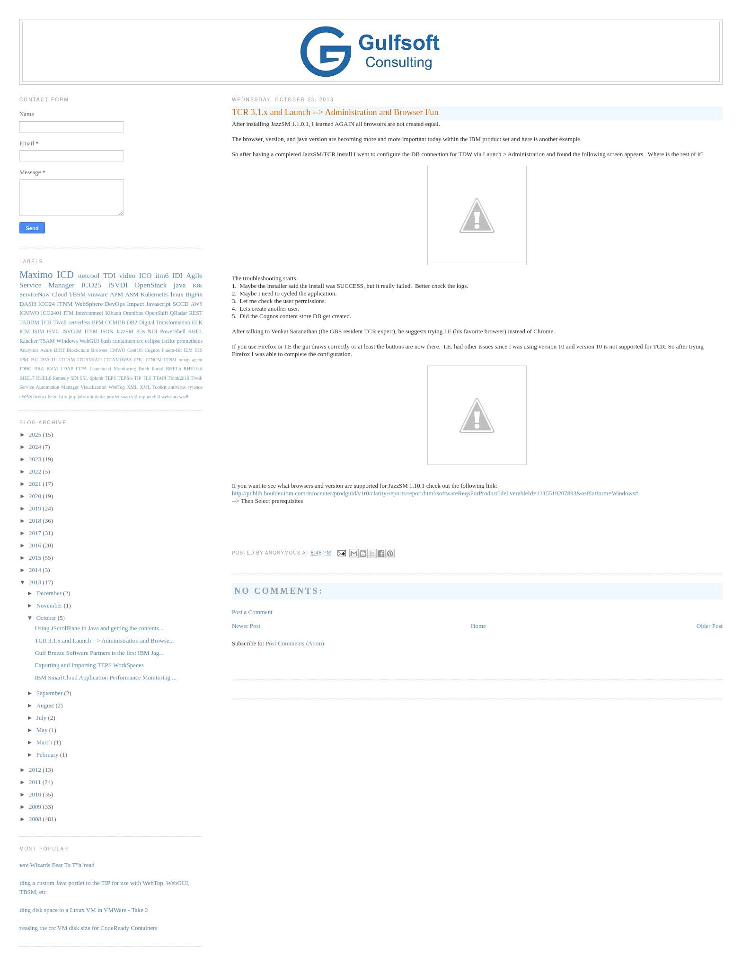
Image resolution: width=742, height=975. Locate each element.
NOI (153, 332)
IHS (198, 350)
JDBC (25, 368)
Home (478, 625)
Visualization (93, 387)
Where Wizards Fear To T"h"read (53, 864)
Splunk (96, 378)
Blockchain (78, 350)
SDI (75, 378)
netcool (89, 275)
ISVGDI (48, 359)
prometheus (190, 341)
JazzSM (124, 332)
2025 (36, 434)
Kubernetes (154, 294)
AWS (197, 304)
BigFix (194, 294)
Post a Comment (252, 612)
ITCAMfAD (89, 359)
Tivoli (60, 323)
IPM (23, 359)
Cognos (152, 350)
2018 (36, 520)
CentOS (135, 350)
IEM (188, 350)
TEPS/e (125, 378)
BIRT (59, 350)
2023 (36, 459)
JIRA (39, 368)
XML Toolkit (153, 387)
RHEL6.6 (193, 368)
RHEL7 (27, 378)
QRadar (178, 313)
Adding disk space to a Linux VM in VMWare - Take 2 (80, 909)
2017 (36, 533)
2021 (36, 483)
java (180, 285)
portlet (113, 396)
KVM (52, 368)
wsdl (184, 396)
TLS (147, 378)
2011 (36, 782)
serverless (79, 323)
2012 (36, 769)
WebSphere (89, 303)
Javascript (158, 303)
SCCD (181, 303)
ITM (68, 313)
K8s (198, 285)
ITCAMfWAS (118, 359)
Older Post (710, 625)
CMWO (117, 350)
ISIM (38, 332)
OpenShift (156, 313)
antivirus (177, 387)
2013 (36, 582)
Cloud (59, 294)
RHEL (195, 332)
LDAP (67, 368)
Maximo (36, 274)
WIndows (67, 341)
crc (140, 341)
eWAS (25, 396)
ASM (132, 294)
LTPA (81, 368)
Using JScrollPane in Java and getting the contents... (99, 628)
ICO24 (46, 303)
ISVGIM (72, 332)
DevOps (115, 303)
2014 (36, 569)
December (49, 593)
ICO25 (91, 285)
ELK (197, 323)
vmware (98, 294)
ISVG (53, 332)
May (42, 729)
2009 (36, 806)
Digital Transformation (164, 323)
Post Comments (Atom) (294, 643)
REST (196, 313)
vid (134, 396)
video (127, 275)
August (46, 705)
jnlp (72, 396)
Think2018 (178, 378)
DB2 (132, 323)
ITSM (90, 332)
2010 (36, 794)
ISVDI (118, 285)
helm (53, 396)
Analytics (28, 350)
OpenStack (150, 285)
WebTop (116, 387)
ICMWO (29, 313)
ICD (65, 274)
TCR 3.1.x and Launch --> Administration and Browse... (104, 640)
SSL (84, 378)
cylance (195, 387)
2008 (36, 819)
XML (132, 387)
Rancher (28, 341)
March (45, 742)
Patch (143, 368)
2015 (36, 557)
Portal (158, 368)
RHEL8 (43, 378)
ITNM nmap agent (183, 359)
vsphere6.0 (149, 396)
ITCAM (67, 359)
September (50, 693)
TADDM (29, 323)
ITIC (138, 359)
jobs (82, 396)
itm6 (162, 275)
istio (63, 396)
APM (116, 294)
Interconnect (89, 313)
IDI (177, 275)
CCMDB (115, 323)
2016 (36, 545)
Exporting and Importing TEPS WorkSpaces (89, 665)
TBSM (77, 294)
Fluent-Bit (171, 350)
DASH (27, 303)
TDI (109, 275)
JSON (107, 332)
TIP (137, 378)
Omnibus (133, 313)
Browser (99, 350)
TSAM (46, 341)
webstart (169, 396)
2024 (36, 446)
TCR (46, 323)
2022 (36, 471)
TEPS (110, 378)
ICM (24, 332)
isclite (168, 341)
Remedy (61, 378)
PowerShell (173, 332)
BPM (98, 323)
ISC (34, 359)
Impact (135, 303)
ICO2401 (51, 313)
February (48, 754)
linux (177, 294)
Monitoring (125, 368)
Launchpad (100, 368)
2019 (36, 508)
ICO (145, 275)
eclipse (152, 341)
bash (106, 341)
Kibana (113, 313)
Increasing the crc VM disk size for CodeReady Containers (85, 927)
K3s (140, 332)
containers (124, 341)
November (50, 605)
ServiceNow (34, 294)
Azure (46, 350)
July (42, 717)
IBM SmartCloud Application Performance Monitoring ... (106, 677)
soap (125, 396)
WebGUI (89, 341)
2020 (36, 496)
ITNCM (153, 359)
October (47, 617)
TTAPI (160, 378)
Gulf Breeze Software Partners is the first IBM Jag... (99, 652)
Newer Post (246, 625)
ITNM (64, 303)
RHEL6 (173, 368)
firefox (39, 396)
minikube (96, 396)
